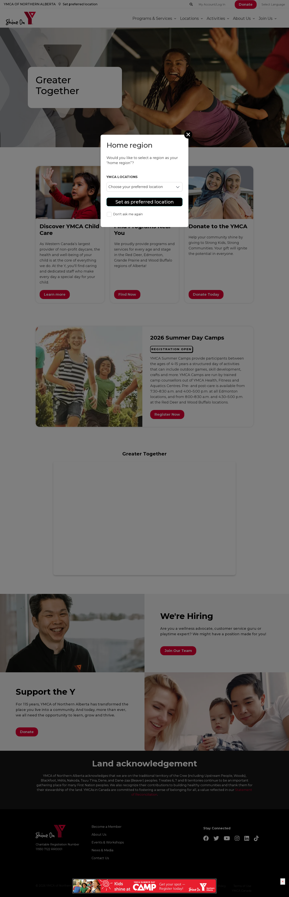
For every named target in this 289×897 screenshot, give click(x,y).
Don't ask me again (125, 215)
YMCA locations (122, 177)
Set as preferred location (144, 202)
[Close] (188, 134)
